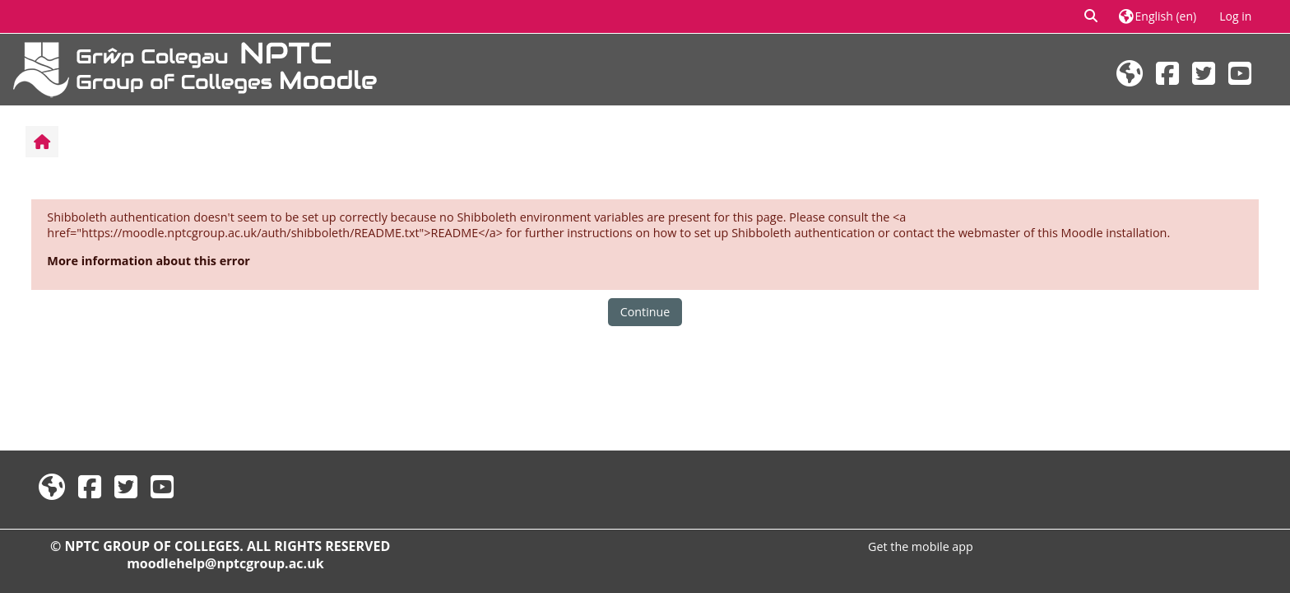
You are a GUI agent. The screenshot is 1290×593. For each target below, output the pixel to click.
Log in (1235, 16)
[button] (1092, 16)
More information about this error (148, 260)
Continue (645, 312)
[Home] (195, 68)
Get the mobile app (920, 546)
